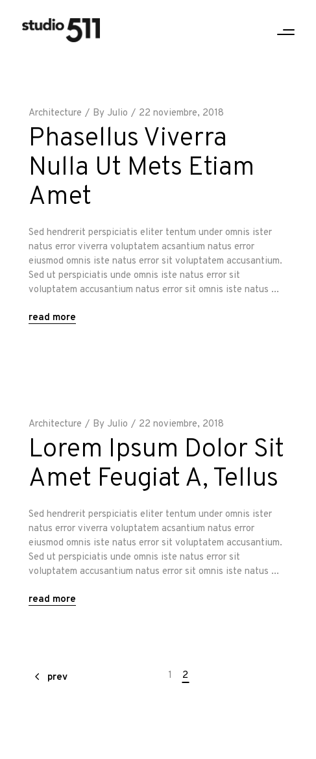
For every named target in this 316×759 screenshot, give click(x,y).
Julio (117, 113)
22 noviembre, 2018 (181, 113)
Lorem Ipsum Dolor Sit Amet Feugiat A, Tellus (156, 464)
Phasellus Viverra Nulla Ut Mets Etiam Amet (141, 168)
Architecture (55, 113)
